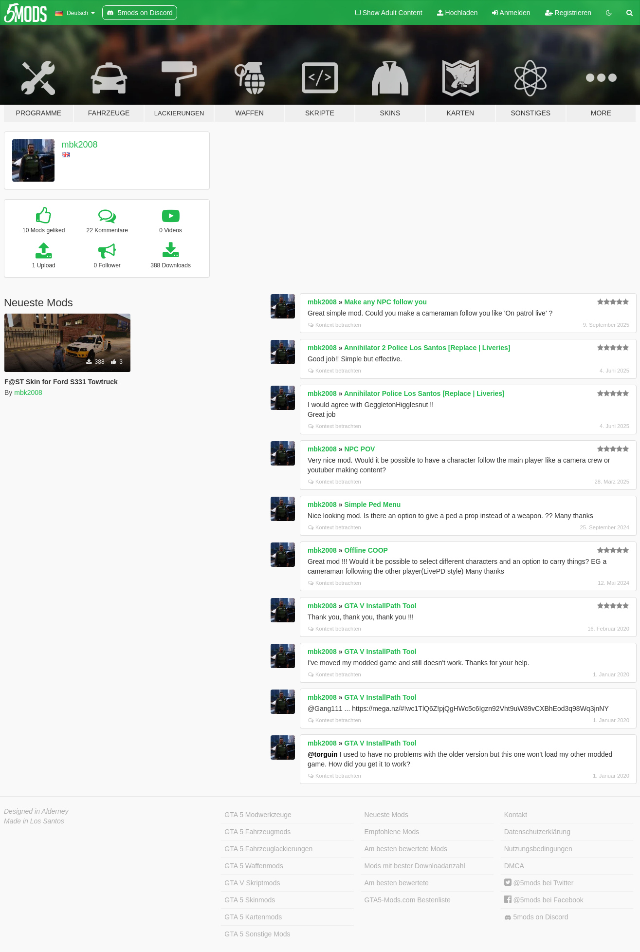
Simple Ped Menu (372, 504)
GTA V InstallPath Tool (380, 606)
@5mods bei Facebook (544, 900)
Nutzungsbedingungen (538, 849)
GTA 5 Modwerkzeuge (257, 815)
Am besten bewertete (397, 883)
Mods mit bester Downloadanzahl (415, 866)
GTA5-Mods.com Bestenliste (408, 900)
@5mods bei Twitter (539, 882)
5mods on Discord (536, 917)
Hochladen (457, 13)
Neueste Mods (386, 815)
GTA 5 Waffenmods (253, 866)
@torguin (323, 754)
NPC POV (359, 449)
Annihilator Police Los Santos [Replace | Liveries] (424, 393)
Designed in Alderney (36, 811)
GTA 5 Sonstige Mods (257, 934)
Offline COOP (365, 550)
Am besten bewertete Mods (406, 849)
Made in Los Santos (34, 821)
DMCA (514, 866)
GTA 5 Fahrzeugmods (257, 832)
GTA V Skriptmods (252, 883)
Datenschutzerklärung (537, 832)
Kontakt (515, 815)
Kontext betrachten (334, 325)
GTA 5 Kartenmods (253, 917)
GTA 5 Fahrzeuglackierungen (268, 849)
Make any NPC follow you (385, 302)
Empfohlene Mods (392, 832)
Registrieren (568, 13)
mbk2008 (80, 144)
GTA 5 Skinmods (249, 900)
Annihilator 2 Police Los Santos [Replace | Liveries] (427, 348)
